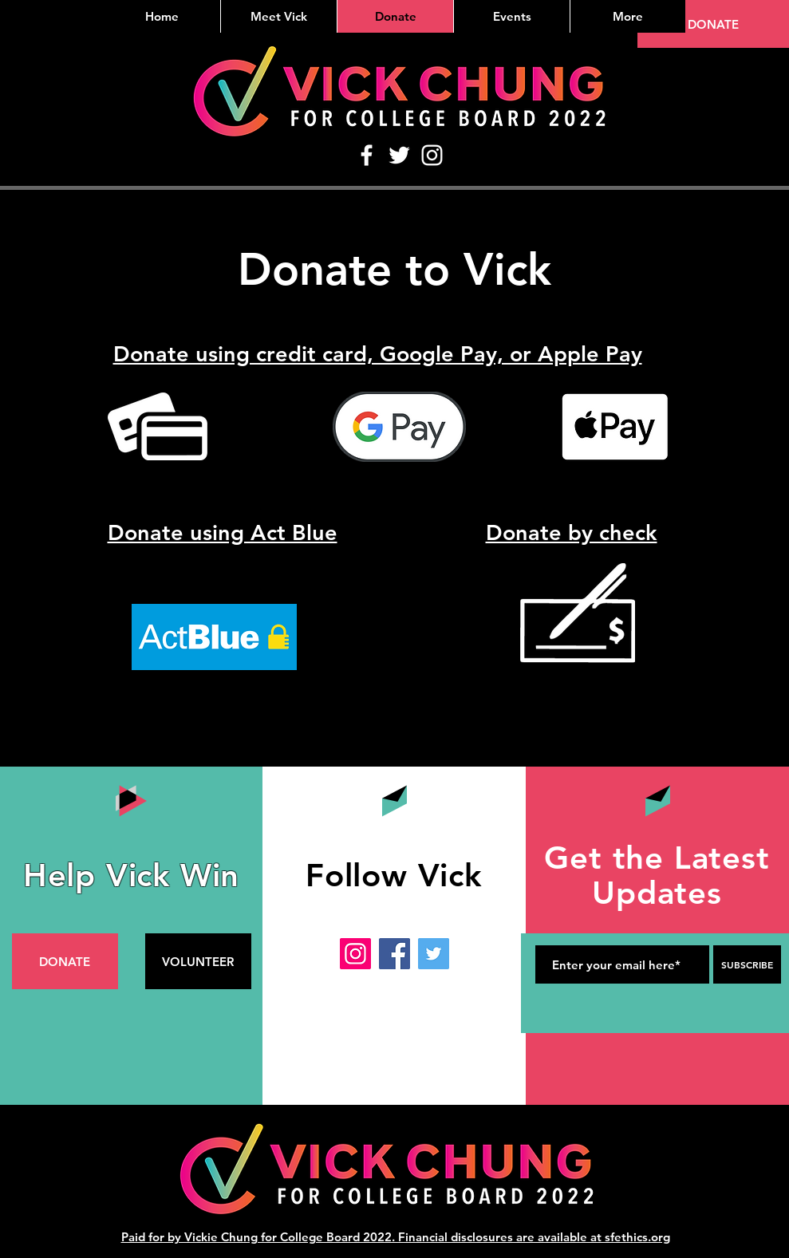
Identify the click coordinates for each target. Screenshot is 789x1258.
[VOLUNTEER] (198, 961)
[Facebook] (367, 155)
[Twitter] (399, 155)
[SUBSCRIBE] (747, 964)
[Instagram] (432, 155)
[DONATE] (713, 24)
